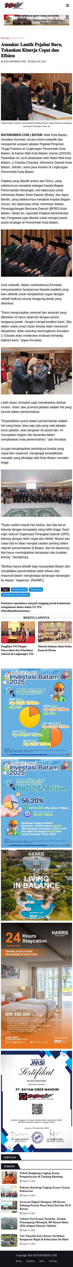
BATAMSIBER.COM (45, 1255)
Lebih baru (2, 662)
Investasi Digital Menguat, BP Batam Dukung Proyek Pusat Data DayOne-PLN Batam (45, 1205)
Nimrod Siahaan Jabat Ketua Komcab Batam (55, 648)
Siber (41, 1261)
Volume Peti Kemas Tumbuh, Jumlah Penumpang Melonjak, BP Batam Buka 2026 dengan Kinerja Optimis (44, 1222)
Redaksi (31, 1261)
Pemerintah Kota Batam (16, 594)
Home (19, 1261)
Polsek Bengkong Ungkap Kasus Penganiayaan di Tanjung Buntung (41, 1175)
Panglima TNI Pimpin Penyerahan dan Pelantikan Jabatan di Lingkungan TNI (17, 650)
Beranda (5, 37)
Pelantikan (36, 589)
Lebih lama (71, 662)
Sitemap (53, 1261)
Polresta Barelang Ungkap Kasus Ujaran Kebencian (45, 1189)
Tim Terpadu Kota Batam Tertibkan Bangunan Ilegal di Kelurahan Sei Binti (44, 1237)
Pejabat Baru (18, 37)
